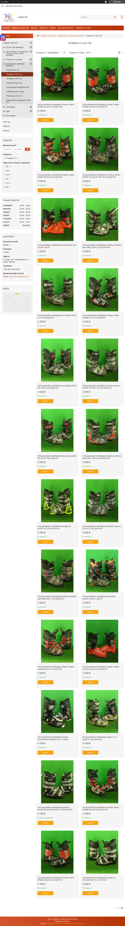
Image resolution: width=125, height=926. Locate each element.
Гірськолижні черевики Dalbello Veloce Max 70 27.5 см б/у (99, 879)
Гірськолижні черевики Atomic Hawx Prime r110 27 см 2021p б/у (56, 106)
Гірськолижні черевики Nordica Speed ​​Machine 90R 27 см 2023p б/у (57, 598)
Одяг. (8, 111)
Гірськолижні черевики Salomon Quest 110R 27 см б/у (99, 598)
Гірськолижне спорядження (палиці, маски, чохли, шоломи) (17, 53)
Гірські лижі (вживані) (14, 47)
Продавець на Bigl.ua (62, 921)
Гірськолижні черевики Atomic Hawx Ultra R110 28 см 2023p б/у (101, 668)
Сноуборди (10, 107)
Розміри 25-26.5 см (14, 79)
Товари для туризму (14, 59)
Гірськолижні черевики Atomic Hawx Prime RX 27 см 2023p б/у (101, 316)
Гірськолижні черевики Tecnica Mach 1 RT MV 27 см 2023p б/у (102, 527)
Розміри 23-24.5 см (14, 83)
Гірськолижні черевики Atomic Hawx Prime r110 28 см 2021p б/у (56, 879)
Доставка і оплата (65, 28)
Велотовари (11, 116)
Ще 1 (8, 187)
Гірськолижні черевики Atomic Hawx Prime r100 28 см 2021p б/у (101, 808)
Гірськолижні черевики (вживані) (71, 36)
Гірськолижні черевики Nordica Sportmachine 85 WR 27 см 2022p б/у (55, 808)
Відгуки (6, 126)
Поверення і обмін (83, 28)
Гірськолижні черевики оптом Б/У (18, 101)
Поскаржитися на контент (55, 923)
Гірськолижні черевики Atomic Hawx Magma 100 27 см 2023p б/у (56, 668)
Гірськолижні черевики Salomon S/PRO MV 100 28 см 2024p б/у (57, 387)
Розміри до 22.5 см (14, 96)
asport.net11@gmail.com (19, 277)
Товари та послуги (48, 36)
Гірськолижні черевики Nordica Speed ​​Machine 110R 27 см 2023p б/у (102, 246)
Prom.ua (74, 919)
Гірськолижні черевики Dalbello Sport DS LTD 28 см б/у (54, 527)
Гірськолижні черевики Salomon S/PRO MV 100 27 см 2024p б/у (57, 457)
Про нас (34, 28)
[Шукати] (115, 17)
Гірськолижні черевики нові (17, 87)
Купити (45, 120)
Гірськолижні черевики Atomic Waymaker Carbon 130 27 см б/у (53, 738)
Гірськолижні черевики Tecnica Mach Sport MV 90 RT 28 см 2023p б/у (101, 387)
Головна (6, 28)
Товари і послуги (19, 28)
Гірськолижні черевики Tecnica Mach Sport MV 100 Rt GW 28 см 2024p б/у (101, 176)
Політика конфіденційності (75, 923)
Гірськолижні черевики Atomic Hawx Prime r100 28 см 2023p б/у (56, 176)
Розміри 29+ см (12, 70)
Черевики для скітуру (15, 92)
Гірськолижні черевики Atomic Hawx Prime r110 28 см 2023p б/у (101, 106)
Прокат (53, 28)
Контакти (43, 28)
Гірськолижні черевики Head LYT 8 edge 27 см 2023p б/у (99, 738)
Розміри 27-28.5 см (14, 74)
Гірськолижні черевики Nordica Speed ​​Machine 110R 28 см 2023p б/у (102, 457)
